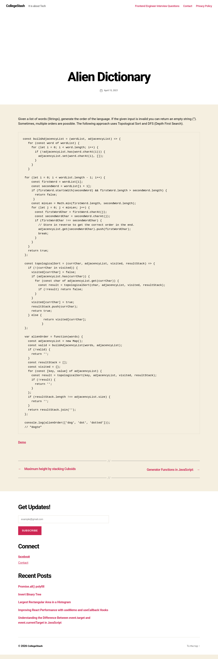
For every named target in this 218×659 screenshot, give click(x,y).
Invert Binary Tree (30, 594)
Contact (187, 6)
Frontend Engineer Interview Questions (157, 6)
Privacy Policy (204, 6)
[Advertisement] (109, 47)
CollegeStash (16, 6)
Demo (22, 442)
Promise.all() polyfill (32, 586)
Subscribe (30, 530)
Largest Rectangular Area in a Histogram (46, 602)
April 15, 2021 (111, 90)
